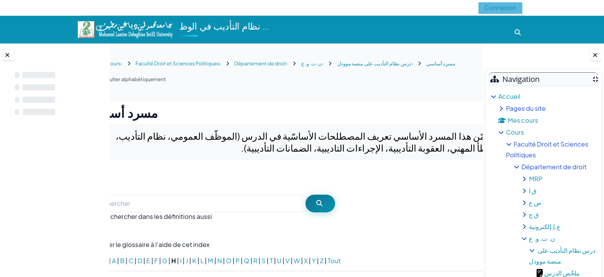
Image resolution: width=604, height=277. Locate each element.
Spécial (128, 261)
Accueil (509, 96)
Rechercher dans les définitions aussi (189, 216)
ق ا (532, 191)
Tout (366, 261)
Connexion (500, 7)
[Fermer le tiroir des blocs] (596, 55)
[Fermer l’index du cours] (8, 55)
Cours (515, 132)
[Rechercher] (230, 204)
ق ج (534, 214)
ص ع (535, 203)
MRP (535, 179)
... (460, 177)
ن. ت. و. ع (542, 238)
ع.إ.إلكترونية (544, 226)
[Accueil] (125, 29)
